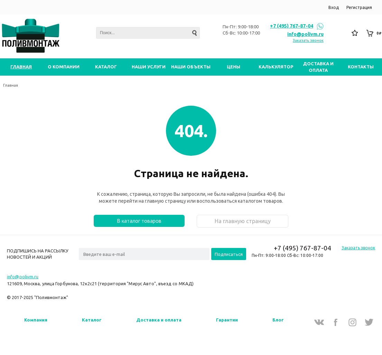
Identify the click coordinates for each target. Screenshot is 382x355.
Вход (333, 7)
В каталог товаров (139, 220)
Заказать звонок (308, 40)
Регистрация (359, 7)
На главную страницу (243, 221)
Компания (35, 319)
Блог (278, 319)
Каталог (92, 319)
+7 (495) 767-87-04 (291, 26)
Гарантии (227, 319)
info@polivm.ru (305, 34)
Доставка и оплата (158, 319)
